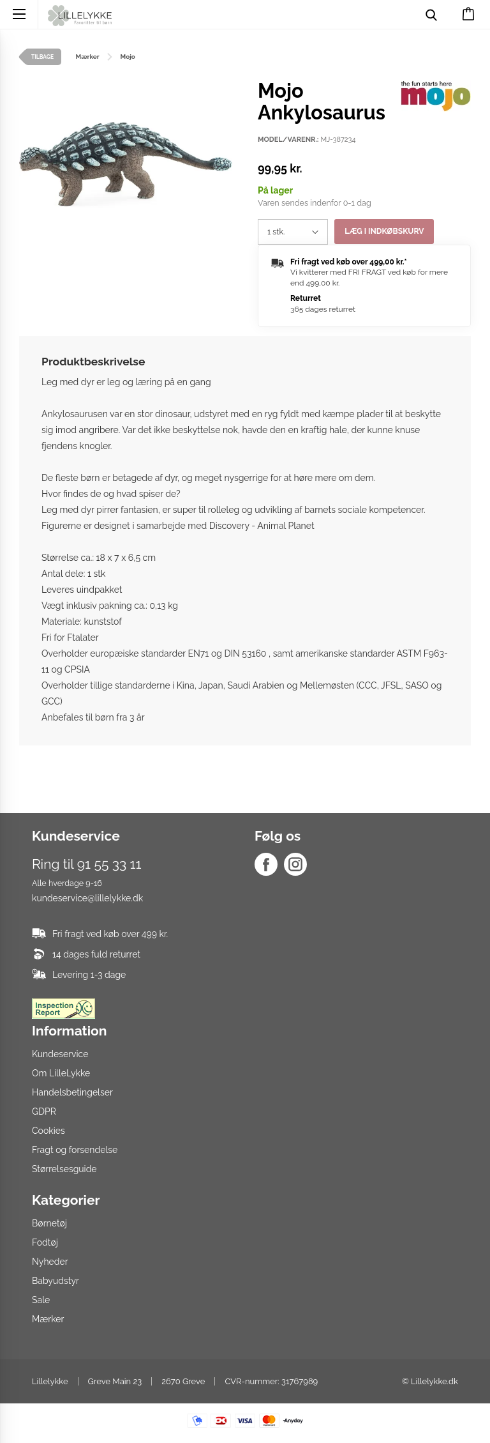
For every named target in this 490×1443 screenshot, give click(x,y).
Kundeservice (60, 1054)
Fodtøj (45, 1242)
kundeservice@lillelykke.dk (87, 898)
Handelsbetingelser (72, 1092)
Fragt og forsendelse (74, 1150)
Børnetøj (49, 1223)
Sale (41, 1300)
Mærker (48, 1319)
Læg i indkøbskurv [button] (384, 231)
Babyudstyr (55, 1281)
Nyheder (50, 1261)
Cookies (48, 1131)
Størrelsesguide (64, 1169)
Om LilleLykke (61, 1073)
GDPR (44, 1111)
